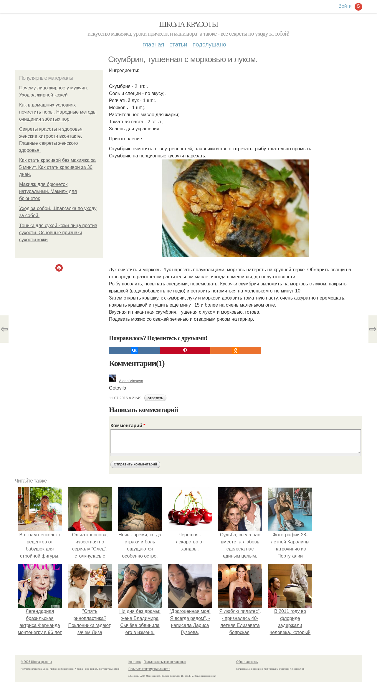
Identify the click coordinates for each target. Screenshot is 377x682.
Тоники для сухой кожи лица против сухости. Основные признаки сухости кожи (58, 232)
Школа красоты (188, 24)
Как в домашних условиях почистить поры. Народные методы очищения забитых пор (58, 112)
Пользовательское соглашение (165, 661)
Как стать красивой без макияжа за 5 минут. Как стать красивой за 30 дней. (57, 167)
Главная (153, 44)
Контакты (134, 661)
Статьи (178, 44)
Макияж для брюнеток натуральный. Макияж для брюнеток (48, 191)
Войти (345, 6)
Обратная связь (247, 661)
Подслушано (209, 44)
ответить (155, 398)
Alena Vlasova (126, 381)
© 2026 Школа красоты (36, 661)
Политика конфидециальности (149, 669)
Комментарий (127, 425)
